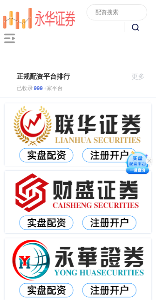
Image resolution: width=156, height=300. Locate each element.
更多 (141, 76)
